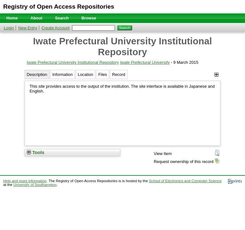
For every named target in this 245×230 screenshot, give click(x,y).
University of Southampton (34, 185)
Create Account (55, 28)
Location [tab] (85, 74)
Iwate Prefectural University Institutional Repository (73, 62)
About (36, 18)
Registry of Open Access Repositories (58, 6)
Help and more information (25, 181)
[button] (217, 153)
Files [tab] (102, 74)
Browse (88, 18)
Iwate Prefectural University (145, 62)
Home (12, 18)
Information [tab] (62, 74)
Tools (35, 152)
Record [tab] (118, 74)
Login (9, 28)
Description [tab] (37, 74)
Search (62, 18)
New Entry (27, 28)
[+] (216, 74)
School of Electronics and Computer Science (185, 181)
